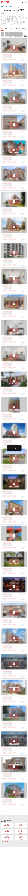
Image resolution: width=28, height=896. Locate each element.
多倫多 (10, 7)
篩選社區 (3, 13)
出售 (6, 7)
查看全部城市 (6, 841)
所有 (2, 28)
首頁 (2, 7)
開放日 (7, 28)
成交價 (12, 28)
